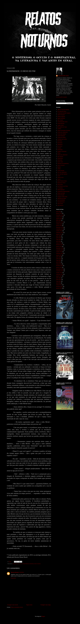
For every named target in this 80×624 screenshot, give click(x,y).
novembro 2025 (59, 215)
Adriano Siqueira (61, 116)
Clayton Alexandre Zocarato (63, 130)
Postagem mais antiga (46, 604)
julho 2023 (58, 236)
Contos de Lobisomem (62, 132)
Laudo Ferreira (60, 170)
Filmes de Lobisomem (62, 154)
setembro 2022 (59, 253)
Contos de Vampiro (61, 134)
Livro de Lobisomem (62, 172)
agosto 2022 (59, 255)
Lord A (58, 179)
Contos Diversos (25, 563)
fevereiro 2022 (59, 265)
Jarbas (59, 168)
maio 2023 (58, 239)
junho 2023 (58, 237)
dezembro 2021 (59, 269)
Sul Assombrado (61, 200)
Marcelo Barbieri (15, 572)
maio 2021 (58, 281)
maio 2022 (58, 260)
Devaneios (59, 142)
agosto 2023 (59, 234)
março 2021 (59, 284)
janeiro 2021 (59, 288)
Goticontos (59, 160)
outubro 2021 (59, 272)
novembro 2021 (59, 270)
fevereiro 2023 (59, 244)
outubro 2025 (59, 216)
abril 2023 (58, 241)
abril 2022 (58, 262)
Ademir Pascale (61, 114)
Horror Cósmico (37, 563)
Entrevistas (59, 149)
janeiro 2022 (59, 267)
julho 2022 (58, 257)
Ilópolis (59, 167)
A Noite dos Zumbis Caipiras (63, 113)
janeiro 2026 (59, 213)
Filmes (58, 153)
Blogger (43, 616)
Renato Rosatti (60, 195)
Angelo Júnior (60, 125)
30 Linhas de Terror (61, 111)
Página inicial (29, 604)
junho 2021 (58, 279)
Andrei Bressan (60, 123)
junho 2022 (58, 258)
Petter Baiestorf (61, 189)
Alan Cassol (60, 120)
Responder (13, 578)
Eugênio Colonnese (61, 151)
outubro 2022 (59, 251)
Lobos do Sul (60, 177)
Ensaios (59, 148)
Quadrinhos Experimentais (63, 191)
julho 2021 (58, 277)
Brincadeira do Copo (62, 127)
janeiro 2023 (59, 246)
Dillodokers (59, 144)
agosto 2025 (59, 218)
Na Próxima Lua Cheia (62, 186)
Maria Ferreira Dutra (62, 181)
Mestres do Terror (61, 182)
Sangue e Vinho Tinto (62, 196)
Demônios (32, 563)
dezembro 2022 (59, 248)
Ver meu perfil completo (61, 97)
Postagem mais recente (12, 604)
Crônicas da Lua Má (62, 139)
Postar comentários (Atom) (17, 607)
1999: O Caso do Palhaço (63, 109)
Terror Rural (60, 203)
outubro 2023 (59, 230)
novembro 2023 (59, 229)
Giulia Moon (60, 158)
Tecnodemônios (61, 202)
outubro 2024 (59, 223)
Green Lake (60, 161)
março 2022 (59, 264)
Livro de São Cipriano (62, 174)
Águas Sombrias (61, 118)
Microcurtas (60, 184)
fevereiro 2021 (59, 286)
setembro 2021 (59, 274)
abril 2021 (58, 283)
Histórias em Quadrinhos (63, 163)
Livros (58, 175)
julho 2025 (58, 220)
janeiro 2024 (59, 225)
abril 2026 (58, 211)
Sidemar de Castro (61, 198)
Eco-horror (59, 146)
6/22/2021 (21, 572)
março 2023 (59, 243)
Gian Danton (60, 156)
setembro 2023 (59, 232)
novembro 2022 (59, 250)
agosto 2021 (59, 276)
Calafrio (59, 128)
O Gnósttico (60, 188)
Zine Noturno (60, 205)
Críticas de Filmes (61, 137)
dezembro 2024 (59, 222)
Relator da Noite (61, 193)
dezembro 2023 (59, 227)
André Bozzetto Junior (17, 563)
